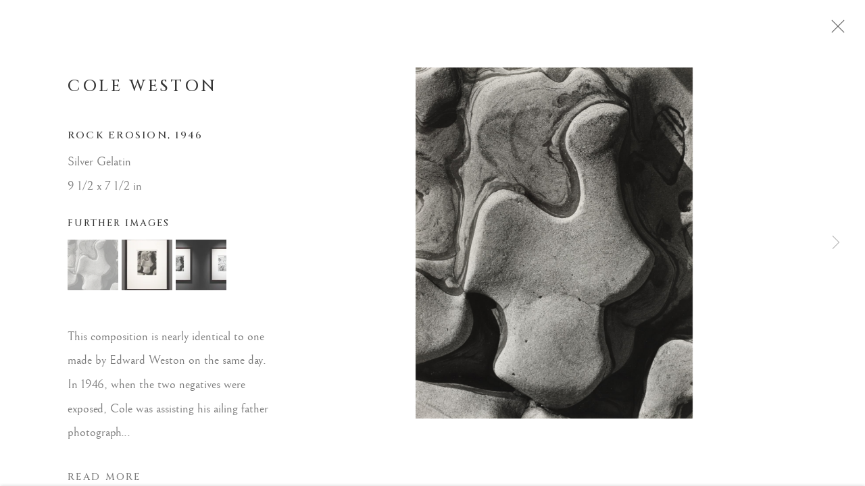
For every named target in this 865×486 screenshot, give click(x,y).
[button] (93, 269)
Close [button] (841, 30)
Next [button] (836, 243)
